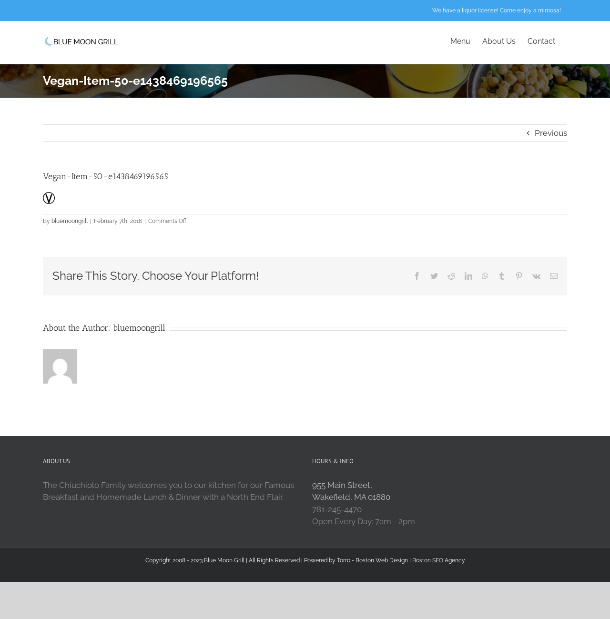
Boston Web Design (382, 560)
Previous (551, 133)
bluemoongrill (69, 221)
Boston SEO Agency (438, 560)
